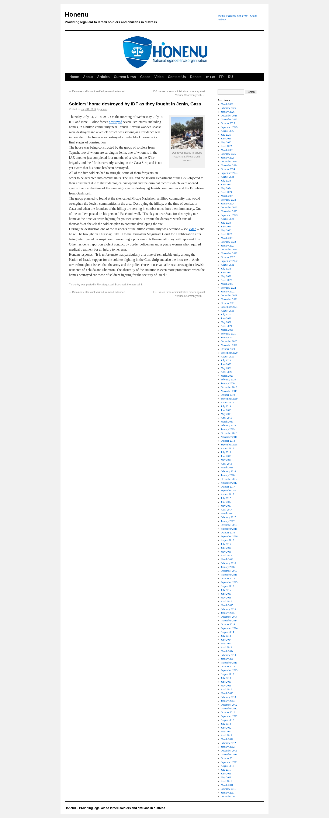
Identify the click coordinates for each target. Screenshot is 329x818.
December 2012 (229, 704)
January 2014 (228, 658)
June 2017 (226, 501)
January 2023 (228, 245)
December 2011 (229, 750)
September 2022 (229, 260)
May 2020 (226, 368)
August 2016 (227, 540)
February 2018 (228, 471)
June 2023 (226, 226)
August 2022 (227, 264)
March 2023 (227, 238)
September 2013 (229, 670)
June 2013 (226, 681)
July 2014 (226, 635)
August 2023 (227, 218)
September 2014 (229, 628)
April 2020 (226, 371)
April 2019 (226, 417)
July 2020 (226, 360)
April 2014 (226, 647)
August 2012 (227, 720)
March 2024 (227, 195)
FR (221, 77)
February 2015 (228, 609)
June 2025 (226, 138)
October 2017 (228, 486)
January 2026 (228, 111)
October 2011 (228, 758)
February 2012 (228, 742)
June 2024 (226, 184)
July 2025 (226, 134)
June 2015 (226, 593)
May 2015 (226, 597)
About (88, 77)
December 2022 (229, 249)
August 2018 (227, 448)
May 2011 (226, 777)
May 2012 (226, 731)
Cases (145, 77)
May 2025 (226, 142)
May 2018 (226, 459)
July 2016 (226, 544)
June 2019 (226, 410)
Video (159, 77)
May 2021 (226, 322)
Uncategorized (105, 284)
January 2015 (228, 612)
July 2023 (226, 222)
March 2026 (227, 104)
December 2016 (229, 524)
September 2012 (229, 716)
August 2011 (227, 765)
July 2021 (226, 314)
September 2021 (229, 306)
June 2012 (226, 727)
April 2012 (226, 735)
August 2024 (227, 176)
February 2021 (228, 333)
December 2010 (229, 796)
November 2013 (229, 662)
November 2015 (229, 574)
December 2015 (229, 570)
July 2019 (226, 406)
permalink (136, 284)
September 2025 (229, 127)
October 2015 (228, 578)
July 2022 (226, 268)
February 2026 (228, 107)
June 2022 (226, 272)
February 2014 (228, 655)
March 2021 (227, 329)
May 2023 (226, 230)
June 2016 (226, 547)
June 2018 (226, 456)
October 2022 (228, 257)
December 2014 (229, 616)
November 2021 (229, 299)
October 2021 (228, 303)
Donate (195, 77)
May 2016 (226, 551)
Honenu (139, 18)
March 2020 (227, 375)
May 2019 (226, 414)
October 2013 (228, 666)
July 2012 (226, 723)
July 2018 (226, 452)
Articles (103, 77)
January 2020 (228, 383)
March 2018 (227, 467)
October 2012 (228, 712)
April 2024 (226, 192)
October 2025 (228, 123)
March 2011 (227, 785)
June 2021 (226, 318)
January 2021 (228, 337)
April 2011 (226, 781)
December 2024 (229, 161)
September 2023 (229, 215)
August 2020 (227, 356)
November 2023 (229, 211)
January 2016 (228, 567)
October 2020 (228, 348)
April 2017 (226, 509)
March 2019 (227, 421)
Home (74, 77)
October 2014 (228, 624)
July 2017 (226, 498)
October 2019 (228, 394)
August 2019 (227, 402)
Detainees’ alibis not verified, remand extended (97, 91)
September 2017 (229, 490)
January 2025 (228, 157)
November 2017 (229, 482)
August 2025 (227, 130)
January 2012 (228, 746)
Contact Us (177, 77)
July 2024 (226, 180)
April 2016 (226, 555)
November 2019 (229, 391)
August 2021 (227, 310)
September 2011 (229, 762)
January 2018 (228, 475)
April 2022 (226, 280)
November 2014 (229, 620)
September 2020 (229, 352)
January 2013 (228, 700)
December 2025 (229, 115)
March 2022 (227, 283)
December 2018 (229, 433)
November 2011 (229, 754)
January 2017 (228, 521)
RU (230, 77)
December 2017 (229, 479)
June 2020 (226, 364)
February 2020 (228, 379)
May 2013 (226, 685)
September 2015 (229, 582)
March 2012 (227, 739)
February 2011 (228, 788)
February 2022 (228, 287)
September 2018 (229, 444)
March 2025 (227, 150)
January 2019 (228, 429)
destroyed (115, 122)
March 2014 (227, 651)
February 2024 (228, 199)
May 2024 (226, 188)
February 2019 (228, 425)
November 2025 (229, 119)
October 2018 (228, 440)
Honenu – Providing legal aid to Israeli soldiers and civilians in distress (115, 808)
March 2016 (227, 559)
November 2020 (229, 345)
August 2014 (227, 632)
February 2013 (228, 697)
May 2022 (226, 276)
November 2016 (229, 528)
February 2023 (228, 241)
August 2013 (227, 674)
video (192, 229)
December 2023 (229, 207)
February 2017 (228, 517)
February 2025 (228, 153)
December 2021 (229, 295)
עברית (210, 77)
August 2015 (227, 586)
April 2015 (226, 601)
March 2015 (227, 605)
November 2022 (229, 253)
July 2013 (226, 677)
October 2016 (228, 532)
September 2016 (229, 536)
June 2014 (226, 639)
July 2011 (226, 769)
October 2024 (228, 169)
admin (103, 109)
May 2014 (226, 643)
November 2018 (229, 436)
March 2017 (227, 513)
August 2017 (227, 494)
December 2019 (229, 387)
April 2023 (226, 234)
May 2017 (226, 505)
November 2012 (229, 708)
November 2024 (229, 165)
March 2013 (227, 693)
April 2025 (226, 146)
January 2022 (228, 291)
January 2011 (228, 792)
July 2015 (226, 589)
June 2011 (226, 773)
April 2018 (226, 463)
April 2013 (226, 689)
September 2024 (229, 173)
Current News (125, 77)
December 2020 (229, 341)
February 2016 (228, 563)
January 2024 (228, 203)
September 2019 (229, 398)
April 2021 (226, 326)
